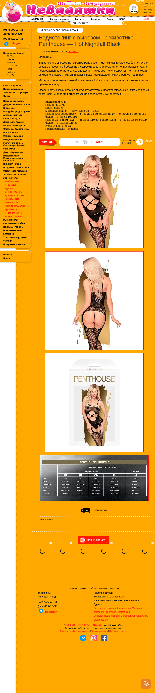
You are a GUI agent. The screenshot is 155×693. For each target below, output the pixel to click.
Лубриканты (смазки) (13, 122)
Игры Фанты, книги (12, 230)
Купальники (11, 209)
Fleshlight (11, 72)
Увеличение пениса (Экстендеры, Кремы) (14, 144)
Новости (7, 255)
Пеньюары (10, 185)
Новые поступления (13, 89)
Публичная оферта (118, 631)
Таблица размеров (98, 588)
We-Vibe (10, 56)
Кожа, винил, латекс (15, 206)
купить (100, 141)
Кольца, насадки (11, 118)
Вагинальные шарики (14, 125)
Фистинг (7, 241)
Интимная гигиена (12, 164)
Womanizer (12, 62)
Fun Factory (12, 66)
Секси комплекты (13, 192)
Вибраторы (9, 108)
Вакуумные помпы (12, 139)
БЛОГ (122, 19)
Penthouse (73, 51)
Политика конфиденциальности (75, 631)
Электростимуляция (13, 136)
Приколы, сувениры (13, 227)
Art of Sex (11, 75)
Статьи (6, 258)
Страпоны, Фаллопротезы (16, 129)
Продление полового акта (16, 167)
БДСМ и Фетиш (10, 132)
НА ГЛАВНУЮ (36, 19)
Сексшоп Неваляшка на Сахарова (113, 615)
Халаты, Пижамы (13, 216)
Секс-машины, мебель (14, 223)
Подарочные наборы (13, 101)
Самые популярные (13, 85)
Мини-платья (11, 202)
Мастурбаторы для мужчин (16, 111)
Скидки (6, 96)
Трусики (9, 188)
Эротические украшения (15, 171)
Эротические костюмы (14, 174)
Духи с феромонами (13, 152)
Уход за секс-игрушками (15, 237)
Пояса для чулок (13, 213)
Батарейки (8, 234)
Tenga (9, 69)
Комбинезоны (12, 181)
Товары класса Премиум (15, 92)
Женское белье (10, 178)
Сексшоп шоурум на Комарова (110, 608)
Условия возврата (99, 631)
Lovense (10, 59)
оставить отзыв (100, 510)
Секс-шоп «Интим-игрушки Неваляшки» (84, 625)
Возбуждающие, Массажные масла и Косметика (13, 158)
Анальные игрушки (12, 115)
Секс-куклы (9, 149)
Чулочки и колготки (14, 195)
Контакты (95, 19)
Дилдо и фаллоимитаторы (16, 104)
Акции (110, 19)
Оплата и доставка (59, 19)
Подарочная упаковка (14, 244)
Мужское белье (10, 220)
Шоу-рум (79, 19)
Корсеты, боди (12, 199)
